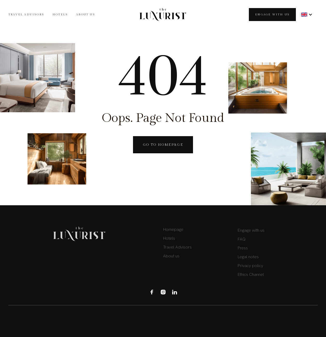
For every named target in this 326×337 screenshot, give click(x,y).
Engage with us (272, 14)
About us (85, 14)
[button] (307, 14)
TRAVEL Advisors (26, 14)
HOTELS (60, 14)
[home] (163, 14)
